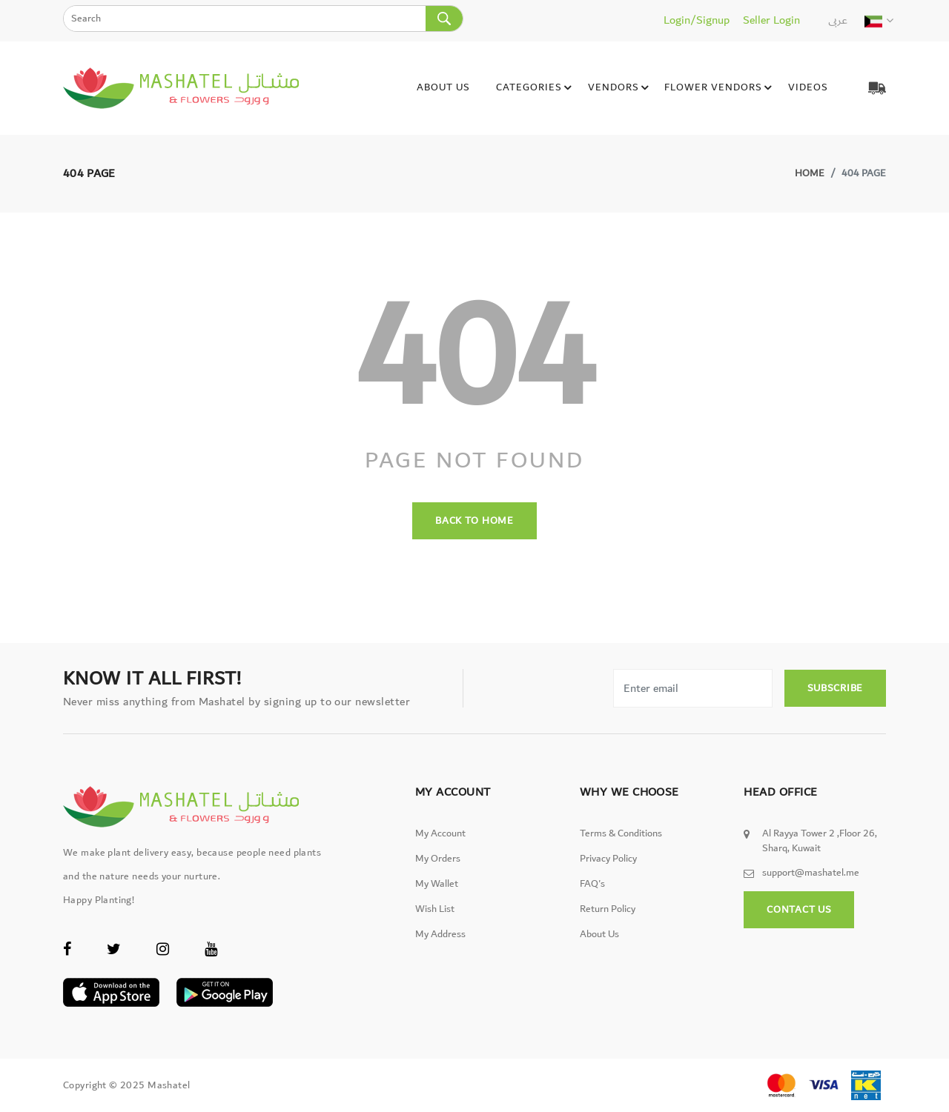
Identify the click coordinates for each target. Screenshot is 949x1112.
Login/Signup (697, 20)
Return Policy (607, 909)
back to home (474, 521)
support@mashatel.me (810, 873)
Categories (535, 88)
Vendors (620, 88)
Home (809, 173)
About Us (442, 87)
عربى (837, 20)
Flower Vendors (720, 88)
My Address (440, 934)
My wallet (436, 884)
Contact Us (799, 910)
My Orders (437, 858)
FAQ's (592, 884)
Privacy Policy (608, 858)
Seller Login (771, 20)
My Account (440, 833)
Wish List (434, 909)
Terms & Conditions (621, 833)
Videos (807, 87)
